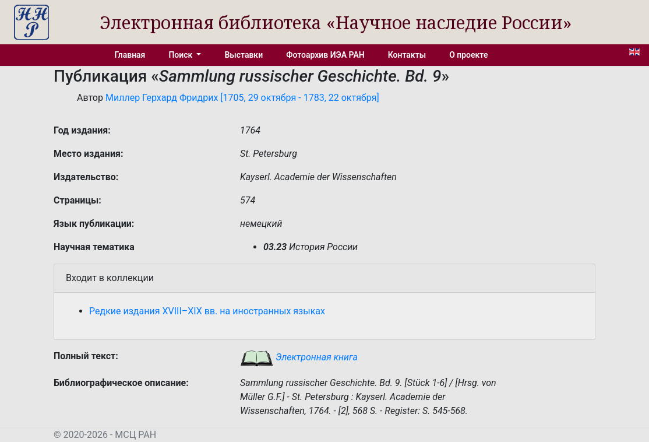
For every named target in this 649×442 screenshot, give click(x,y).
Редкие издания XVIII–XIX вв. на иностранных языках (207, 311)
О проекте (468, 54)
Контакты (407, 54)
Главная (130, 54)
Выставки (243, 54)
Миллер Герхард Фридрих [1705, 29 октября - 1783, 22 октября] (242, 97)
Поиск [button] (181, 54)
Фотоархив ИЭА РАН (325, 54)
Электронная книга (299, 357)
